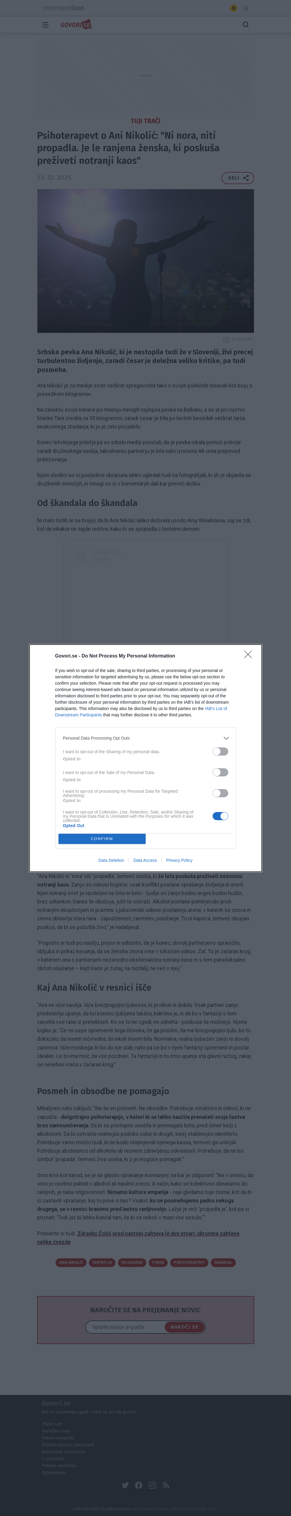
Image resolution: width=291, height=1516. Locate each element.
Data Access (145, 860)
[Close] (250, 656)
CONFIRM (102, 838)
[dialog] (146, 757)
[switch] (220, 751)
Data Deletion (111, 860)
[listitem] (145, 738)
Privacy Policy (179, 860)
